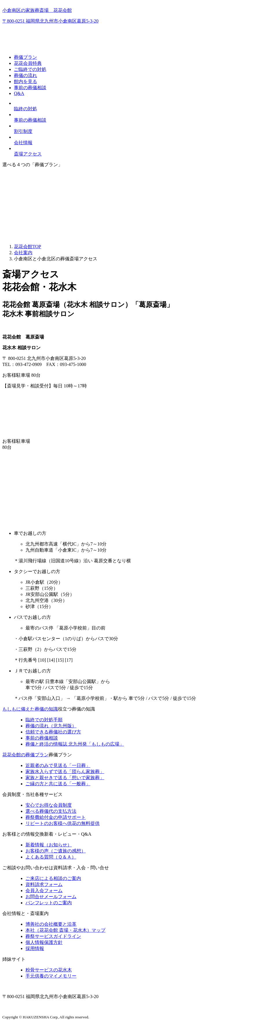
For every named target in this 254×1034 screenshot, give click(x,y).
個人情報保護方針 (44, 942)
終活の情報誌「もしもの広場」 (74, 744)
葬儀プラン (25, 57)
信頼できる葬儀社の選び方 (53, 731)
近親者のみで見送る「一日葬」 (57, 765)
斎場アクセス (28, 153)
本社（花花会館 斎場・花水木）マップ (65, 930)
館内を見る (25, 81)
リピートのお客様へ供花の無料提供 (62, 823)
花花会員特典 (28, 63)
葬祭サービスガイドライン (53, 936)
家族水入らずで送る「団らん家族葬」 (64, 771)
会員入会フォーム (44, 890)
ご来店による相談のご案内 (53, 878)
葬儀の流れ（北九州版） (50, 725)
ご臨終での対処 (30, 69)
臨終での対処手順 (44, 719)
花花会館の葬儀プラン (25, 754)
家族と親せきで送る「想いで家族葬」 (64, 777)
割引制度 (23, 131)
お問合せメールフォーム (50, 896)
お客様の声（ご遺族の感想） (55, 850)
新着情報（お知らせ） (48, 844)
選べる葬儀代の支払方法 (50, 811)
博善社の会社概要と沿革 (50, 924)
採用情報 (34, 948)
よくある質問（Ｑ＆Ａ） (50, 856)
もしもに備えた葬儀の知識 (30, 709)
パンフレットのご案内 (48, 902)
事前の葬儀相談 (30, 87)
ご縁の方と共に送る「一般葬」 (57, 783)
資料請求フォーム (44, 884)
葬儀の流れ (25, 75)
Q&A (19, 93)
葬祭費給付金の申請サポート (55, 817)
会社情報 (23, 142)
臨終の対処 (25, 108)
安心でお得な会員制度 (48, 805)
